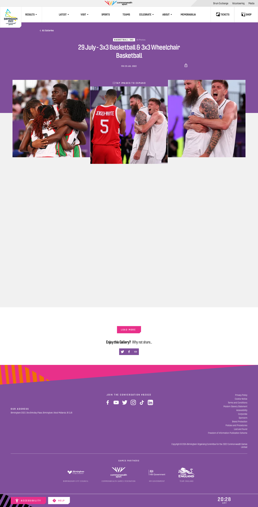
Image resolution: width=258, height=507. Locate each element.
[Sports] (105, 14)
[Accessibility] (28, 500)
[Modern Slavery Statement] (235, 406)
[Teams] (126, 14)
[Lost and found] (240, 429)
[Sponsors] (243, 418)
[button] (186, 65)
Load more (128, 329)
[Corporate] (242, 414)
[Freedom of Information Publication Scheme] (227, 433)
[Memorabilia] (188, 14)
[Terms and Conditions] (237, 403)
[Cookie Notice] (241, 399)
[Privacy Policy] (241, 395)
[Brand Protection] (239, 422)
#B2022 (146, 394)
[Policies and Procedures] (236, 425)
